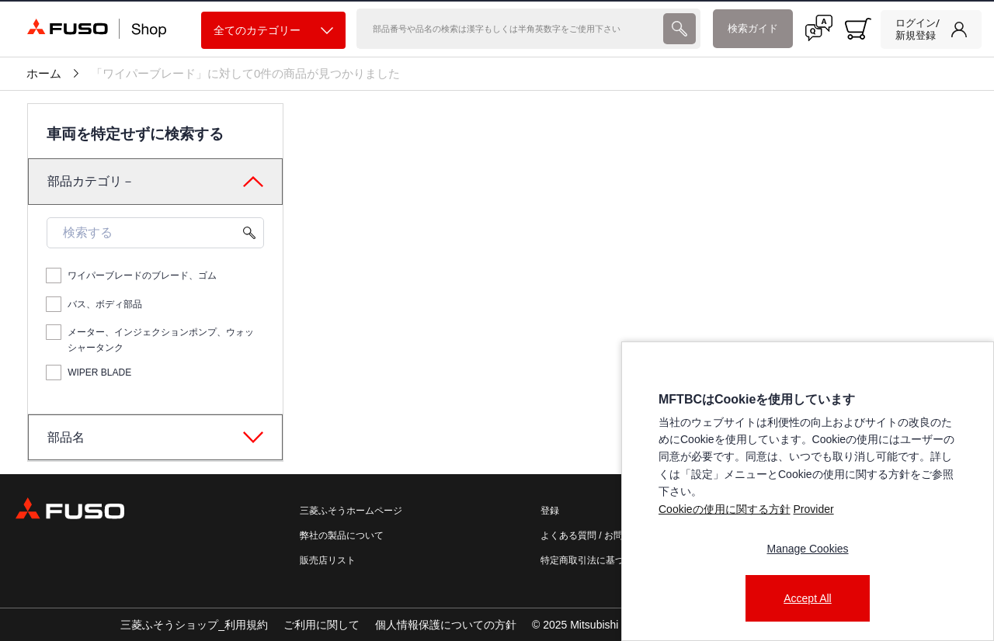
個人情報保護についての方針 (445, 624)
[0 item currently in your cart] (858, 29)
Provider (813, 509)
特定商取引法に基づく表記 (596, 560)
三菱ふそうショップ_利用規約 (194, 624)
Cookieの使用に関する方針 (725, 509)
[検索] (508, 28)
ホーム (43, 74)
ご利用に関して (321, 624)
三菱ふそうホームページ (351, 510)
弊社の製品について (342, 535)
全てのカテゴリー (273, 30)
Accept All (807, 598)
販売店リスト (328, 560)
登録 (549, 510)
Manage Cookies (807, 548)
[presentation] (497, 320)
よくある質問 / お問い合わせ (600, 535)
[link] (931, 29)
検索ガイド (753, 28)
